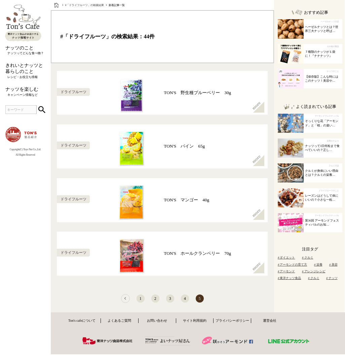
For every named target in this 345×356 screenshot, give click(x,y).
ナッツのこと (25, 50)
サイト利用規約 (194, 322)
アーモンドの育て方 (292, 264)
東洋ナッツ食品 (289, 278)
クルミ (307, 257)
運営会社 (269, 322)
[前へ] (119, 299)
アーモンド (286, 271)
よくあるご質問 (119, 322)
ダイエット (286, 257)
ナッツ (332, 278)
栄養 (318, 264)
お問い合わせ (157, 322)
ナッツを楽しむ (25, 91)
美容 (333, 264)
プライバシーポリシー (232, 322)
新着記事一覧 (117, 5)
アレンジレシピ (313, 271)
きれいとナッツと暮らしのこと (25, 71)
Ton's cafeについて (81, 322)
